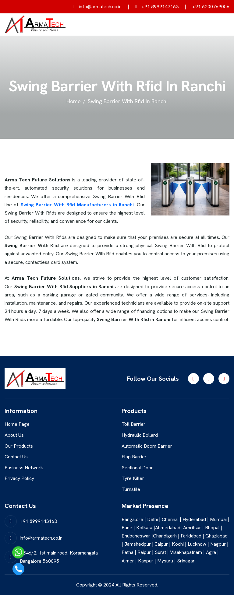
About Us (14, 435)
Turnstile (131, 489)
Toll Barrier (133, 424)
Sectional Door (137, 467)
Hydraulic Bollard (140, 435)
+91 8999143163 (157, 6)
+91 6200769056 (210, 6)
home (73, 101)
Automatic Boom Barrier (147, 446)
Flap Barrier (134, 456)
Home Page (17, 424)
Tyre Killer (133, 478)
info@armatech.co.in (97, 6)
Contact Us (16, 456)
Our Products (19, 446)
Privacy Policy (19, 478)
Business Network (24, 467)
